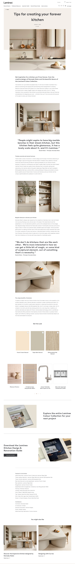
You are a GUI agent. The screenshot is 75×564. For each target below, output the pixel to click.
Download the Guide (10, 455)
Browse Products (7, 5)
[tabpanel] (22, 343)
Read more (6, 558)
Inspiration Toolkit (25, 5)
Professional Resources (16, 5)
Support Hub (67, 2)
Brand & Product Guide (35, 5)
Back (8, 9)
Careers (59, 2)
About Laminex (44, 5)
